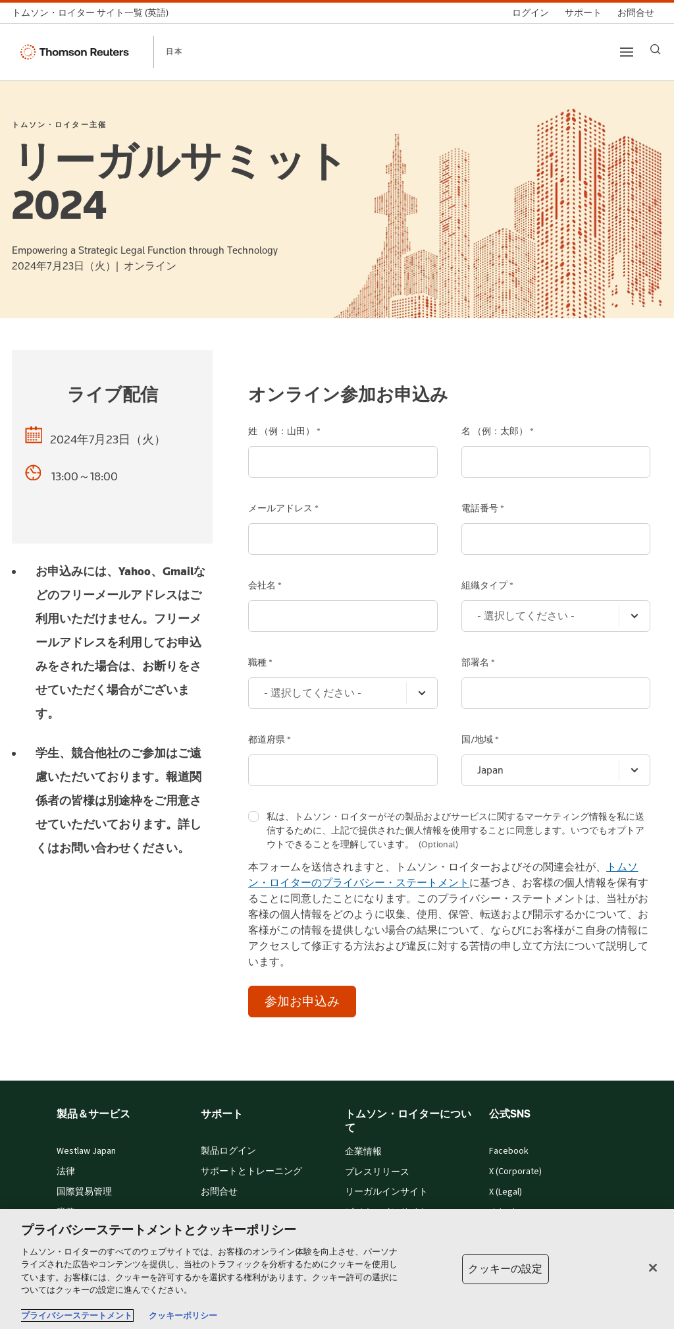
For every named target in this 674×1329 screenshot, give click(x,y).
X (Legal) (505, 1192)
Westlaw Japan (86, 1151)
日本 (174, 51)
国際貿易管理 (84, 1192)
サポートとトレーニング (251, 1171)
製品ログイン (228, 1151)
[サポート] (583, 13)
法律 (66, 1171)
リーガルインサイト (386, 1192)
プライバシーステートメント (76, 1315)
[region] (337, 1269)
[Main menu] (626, 52)
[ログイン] (530, 13)
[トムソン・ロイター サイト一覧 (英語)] (94, 13)
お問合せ (219, 1192)
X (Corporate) (515, 1171)
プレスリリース (377, 1172)
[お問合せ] (635, 13)
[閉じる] (652, 1267)
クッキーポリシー (183, 1315)
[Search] (655, 49)
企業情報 (363, 1152)
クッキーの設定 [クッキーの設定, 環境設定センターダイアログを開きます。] (505, 1268)
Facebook (509, 1151)
